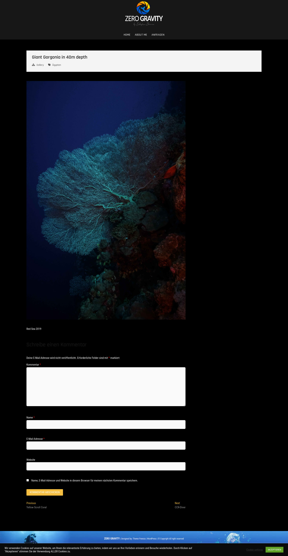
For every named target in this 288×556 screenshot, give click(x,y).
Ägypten (56, 65)
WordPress (151, 538)
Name (30, 417)
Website (30, 459)
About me (141, 35)
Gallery (40, 65)
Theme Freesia (139, 538)
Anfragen (158, 35)
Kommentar (33, 364)
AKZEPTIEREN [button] (274, 549)
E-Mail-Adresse (35, 439)
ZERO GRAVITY (112, 538)
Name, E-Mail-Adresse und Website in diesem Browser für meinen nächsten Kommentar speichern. (84, 480)
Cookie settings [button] (254, 549)
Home (127, 35)
